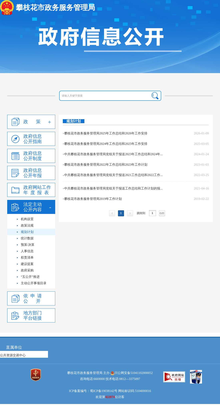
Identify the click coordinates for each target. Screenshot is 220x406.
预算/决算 (27, 244)
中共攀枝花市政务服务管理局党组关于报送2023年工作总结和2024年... (113, 154)
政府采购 (27, 270)
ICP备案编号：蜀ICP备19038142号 (93, 391)
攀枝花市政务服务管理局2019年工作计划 (93, 198)
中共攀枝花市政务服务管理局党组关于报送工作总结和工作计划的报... (113, 188)
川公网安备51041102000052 (133, 373)
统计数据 (27, 238)
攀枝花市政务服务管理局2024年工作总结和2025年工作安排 (105, 143)
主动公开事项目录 (33, 283)
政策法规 (27, 225)
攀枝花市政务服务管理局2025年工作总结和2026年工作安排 (105, 133)
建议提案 (27, 264)
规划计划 (27, 232)
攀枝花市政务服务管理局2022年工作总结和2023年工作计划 (105, 164)
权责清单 (27, 257)
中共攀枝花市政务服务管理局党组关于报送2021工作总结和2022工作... (113, 175)
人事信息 (27, 251)
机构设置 (27, 219)
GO (162, 213)
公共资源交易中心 (13, 355)
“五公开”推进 (30, 276)
